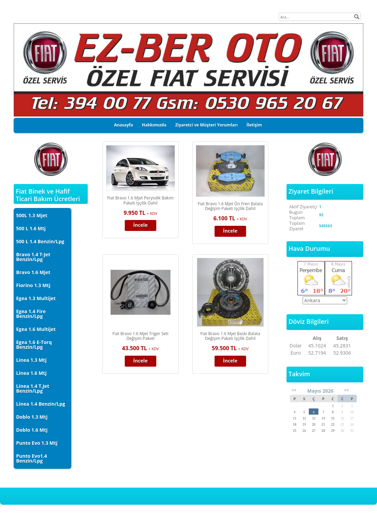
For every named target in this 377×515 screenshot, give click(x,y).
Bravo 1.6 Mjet (33, 272)
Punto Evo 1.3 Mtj (37, 443)
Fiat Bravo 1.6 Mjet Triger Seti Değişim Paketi (140, 336)
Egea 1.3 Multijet (36, 298)
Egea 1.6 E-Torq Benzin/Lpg (34, 344)
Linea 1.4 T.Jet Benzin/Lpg (32, 388)
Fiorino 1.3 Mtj (33, 285)
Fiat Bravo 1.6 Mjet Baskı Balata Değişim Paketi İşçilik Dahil (230, 336)
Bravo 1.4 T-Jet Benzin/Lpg (33, 256)
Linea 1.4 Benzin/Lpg (40, 404)
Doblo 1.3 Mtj (32, 417)
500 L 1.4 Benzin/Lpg (40, 241)
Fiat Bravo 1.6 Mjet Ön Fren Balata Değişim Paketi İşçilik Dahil (230, 206)
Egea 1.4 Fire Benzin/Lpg (31, 313)
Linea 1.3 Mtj (31, 360)
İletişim (254, 125)
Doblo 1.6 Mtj (32, 430)
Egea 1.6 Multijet (36, 329)
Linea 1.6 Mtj (31, 373)
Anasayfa (123, 125)
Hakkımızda (154, 125)
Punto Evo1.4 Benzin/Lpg (31, 458)
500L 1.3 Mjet (31, 215)
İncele (140, 225)
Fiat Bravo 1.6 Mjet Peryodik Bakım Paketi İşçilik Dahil (140, 200)
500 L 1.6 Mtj (31, 228)
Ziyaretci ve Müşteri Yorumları (206, 125)
